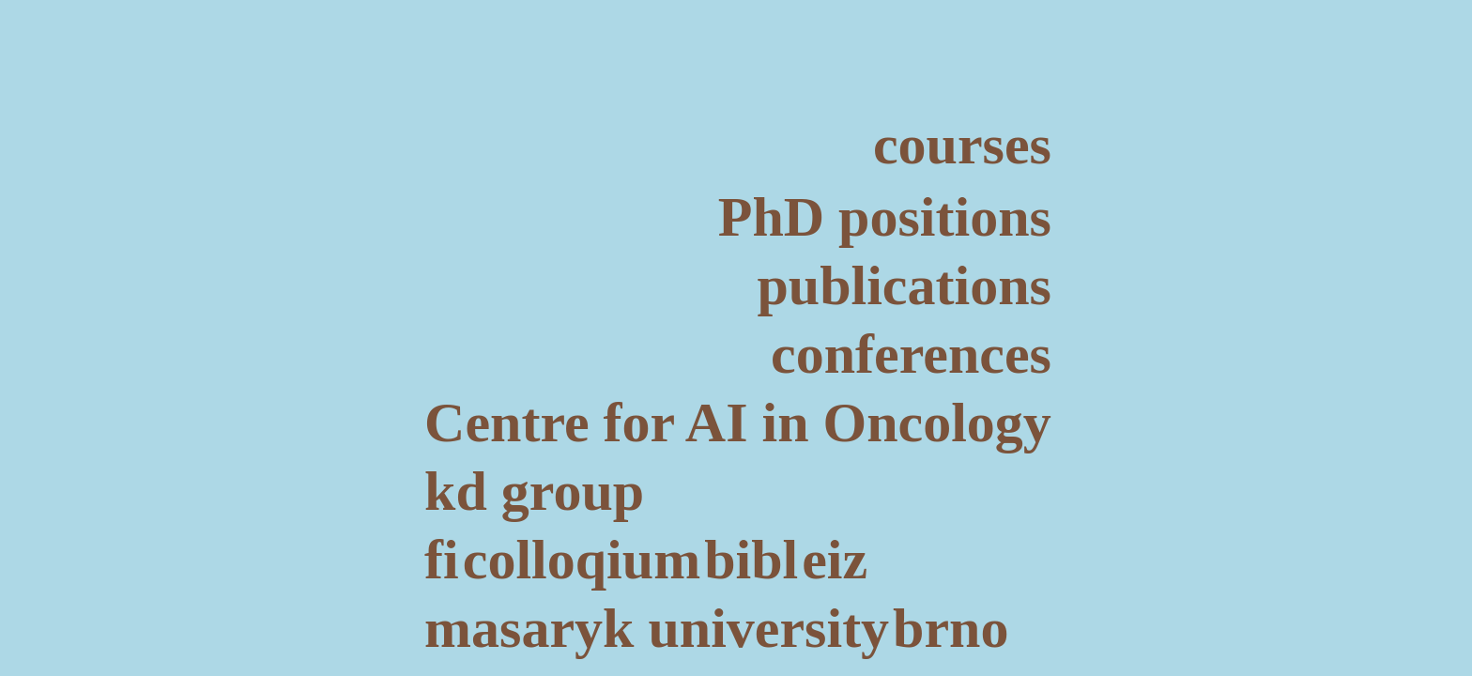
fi (441, 560)
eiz (834, 560)
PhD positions (884, 217)
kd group (534, 491)
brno (950, 628)
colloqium (581, 560)
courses (962, 145)
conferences (911, 354)
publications (903, 285)
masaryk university (656, 628)
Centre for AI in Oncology (737, 422)
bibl (751, 560)
